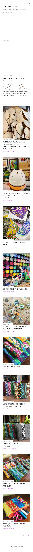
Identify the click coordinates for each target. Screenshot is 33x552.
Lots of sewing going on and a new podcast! (14, 405)
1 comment (10, 488)
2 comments (10, 98)
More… (10, 12)
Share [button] (4, 98)
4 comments (10, 247)
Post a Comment (11, 151)
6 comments (10, 291)
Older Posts (26, 535)
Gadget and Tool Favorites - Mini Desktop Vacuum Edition (16, 195)
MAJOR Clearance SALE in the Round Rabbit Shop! (15, 327)
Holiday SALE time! (11, 366)
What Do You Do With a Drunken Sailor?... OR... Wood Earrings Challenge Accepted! (15, 145)
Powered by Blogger (16, 546)
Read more (26, 98)
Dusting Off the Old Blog (15, 289)
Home (5, 12)
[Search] (29, 3)
